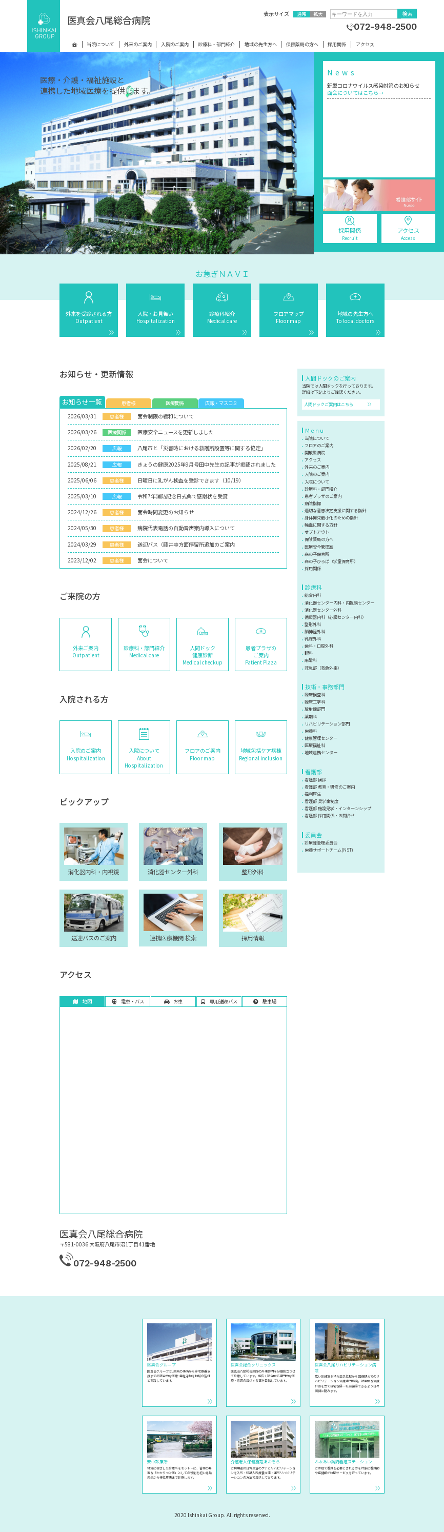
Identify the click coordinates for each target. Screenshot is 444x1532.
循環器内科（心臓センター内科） (335, 617)
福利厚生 (313, 794)
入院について (317, 481)
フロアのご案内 (319, 445)
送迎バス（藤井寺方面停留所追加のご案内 (186, 544)
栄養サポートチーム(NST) (329, 849)
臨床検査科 (315, 694)
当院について (100, 44)
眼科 (309, 653)
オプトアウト (317, 532)
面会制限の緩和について (165, 416)
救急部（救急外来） (323, 667)
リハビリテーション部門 (327, 723)
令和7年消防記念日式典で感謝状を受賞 (182, 496)
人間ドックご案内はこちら (328, 404)
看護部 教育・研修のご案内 (330, 786)
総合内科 (313, 595)
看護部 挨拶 (315, 779)
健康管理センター (321, 738)
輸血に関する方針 (321, 524)
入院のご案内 (175, 44)
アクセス (365, 44)
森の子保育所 (317, 554)
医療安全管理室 (319, 546)
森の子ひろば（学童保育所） (331, 561)
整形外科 (313, 624)
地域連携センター (321, 752)
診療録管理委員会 (321, 842)
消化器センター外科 (323, 610)
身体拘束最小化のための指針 (331, 517)
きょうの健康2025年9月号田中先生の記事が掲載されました (206, 464)
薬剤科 (311, 716)
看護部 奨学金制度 (321, 801)
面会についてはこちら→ (355, 92)
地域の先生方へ (261, 44)
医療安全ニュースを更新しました (175, 432)
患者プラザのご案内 (323, 496)
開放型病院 (315, 452)
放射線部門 (315, 708)
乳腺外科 (313, 638)
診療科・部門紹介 (216, 44)
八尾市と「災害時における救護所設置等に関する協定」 (201, 448)
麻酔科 (311, 660)
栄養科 (311, 731)
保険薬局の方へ (302, 44)
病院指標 (313, 503)
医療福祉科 (315, 745)
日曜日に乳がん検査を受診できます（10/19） (190, 480)
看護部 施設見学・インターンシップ (338, 808)
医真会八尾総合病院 (108, 20)
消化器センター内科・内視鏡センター (339, 602)
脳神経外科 (315, 631)
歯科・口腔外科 (319, 645)
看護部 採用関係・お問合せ (330, 815)
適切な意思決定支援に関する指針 (335, 510)
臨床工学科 (315, 701)
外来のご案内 (138, 44)
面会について (152, 560)
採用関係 (337, 44)
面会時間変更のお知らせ (165, 512)
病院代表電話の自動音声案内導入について (186, 528)
